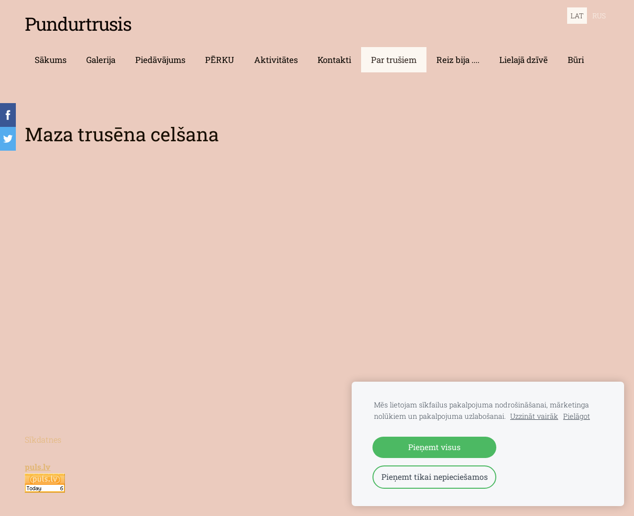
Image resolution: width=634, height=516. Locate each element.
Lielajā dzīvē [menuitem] (523, 59)
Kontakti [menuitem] (334, 59)
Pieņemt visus (434, 447)
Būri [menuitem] (576, 59)
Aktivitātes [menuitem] (276, 59)
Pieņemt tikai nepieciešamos (434, 476)
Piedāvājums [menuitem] (160, 59)
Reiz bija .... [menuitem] (457, 59)
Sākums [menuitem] (50, 59)
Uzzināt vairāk (534, 416)
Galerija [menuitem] (100, 59)
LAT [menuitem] (577, 15)
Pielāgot (576, 416)
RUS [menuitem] (599, 15)
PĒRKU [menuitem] (219, 59)
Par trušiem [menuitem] (394, 59)
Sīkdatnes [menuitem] (43, 439)
